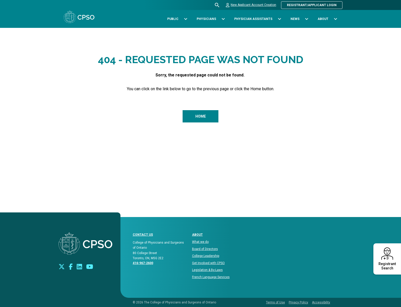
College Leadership (205, 256)
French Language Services (211, 277)
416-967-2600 (143, 263)
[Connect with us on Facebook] (71, 266)
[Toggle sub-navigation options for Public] (185, 19)
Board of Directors (205, 249)
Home (200, 116)
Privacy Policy (298, 302)
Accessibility (321, 302)
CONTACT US (143, 234)
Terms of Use (275, 302)
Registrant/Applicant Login (312, 5)
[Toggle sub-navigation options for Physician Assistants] (279, 19)
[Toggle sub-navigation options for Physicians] (223, 19)
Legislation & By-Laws (207, 270)
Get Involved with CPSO (208, 263)
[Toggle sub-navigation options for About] (335, 19)
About (197, 234)
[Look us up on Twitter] (62, 266)
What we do (200, 242)
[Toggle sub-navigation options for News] (306, 19)
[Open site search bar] (217, 5)
